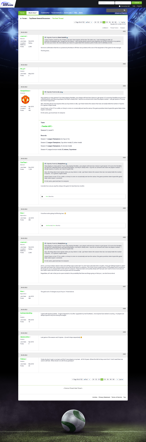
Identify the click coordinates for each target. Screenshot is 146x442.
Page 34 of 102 (80, 22)
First (88, 22)
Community (45, 13)
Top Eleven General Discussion (39, 18)
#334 (124, 157)
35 (107, 22)
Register (139, 6)
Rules (81, 13)
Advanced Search (121, 13)
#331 (124, 31)
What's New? (32, 13)
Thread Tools (113, 28)
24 (95, 22)
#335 (124, 208)
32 (98, 22)
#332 (124, 64)
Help (134, 6)
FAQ (75, 13)
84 (115, 22)
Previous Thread (69, 388)
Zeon (54, 225)
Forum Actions (56, 13)
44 (112, 22)
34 (104, 22)
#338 (124, 308)
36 (110, 22)
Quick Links (68, 13)
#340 (124, 354)
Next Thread (78, 388)
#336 (124, 237)
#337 (124, 286)
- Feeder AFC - (47, 126)
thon (47, 196)
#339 (124, 332)
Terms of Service (117, 397)
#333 (124, 86)
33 (101, 22)
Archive (94, 397)
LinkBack (104, 28)
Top (124, 397)
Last (123, 22)
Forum (22, 13)
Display (122, 28)
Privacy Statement (104, 397)
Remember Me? (125, 6)
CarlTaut (48, 225)
